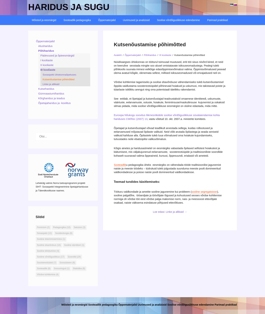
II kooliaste (47, 65)
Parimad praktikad (217, 20)
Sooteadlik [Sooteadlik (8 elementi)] (44, 268)
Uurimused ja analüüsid (136, 20)
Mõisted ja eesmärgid (44, 20)
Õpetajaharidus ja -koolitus (54, 103)
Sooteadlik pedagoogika (77, 20)
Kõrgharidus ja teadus (51, 98)
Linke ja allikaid (51, 84)
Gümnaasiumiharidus (51, 93)
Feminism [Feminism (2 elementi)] (43, 227)
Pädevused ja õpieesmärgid (57, 55)
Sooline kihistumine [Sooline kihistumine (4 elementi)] (48, 251)
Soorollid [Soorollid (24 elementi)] (74, 257)
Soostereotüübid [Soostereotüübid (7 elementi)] (46, 262)
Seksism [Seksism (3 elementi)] (79, 227)
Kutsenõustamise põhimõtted (58, 79)
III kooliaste (47, 69)
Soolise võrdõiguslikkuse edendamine (178, 20)
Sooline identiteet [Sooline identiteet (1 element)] (74, 245)
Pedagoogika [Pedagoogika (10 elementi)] (61, 227)
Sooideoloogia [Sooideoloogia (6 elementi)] (63, 233)
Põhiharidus (46, 50)
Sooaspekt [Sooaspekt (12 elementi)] (44, 233)
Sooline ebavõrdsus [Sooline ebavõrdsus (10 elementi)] (49, 245)
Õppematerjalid (107, 20)
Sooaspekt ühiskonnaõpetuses (59, 74)
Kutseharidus (46, 88)
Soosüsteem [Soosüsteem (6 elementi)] (67, 262)
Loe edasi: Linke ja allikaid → (170, 211)
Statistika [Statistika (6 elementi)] (79, 268)
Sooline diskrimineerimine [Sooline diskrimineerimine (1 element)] (51, 239)
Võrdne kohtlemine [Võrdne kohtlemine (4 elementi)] (48, 274)
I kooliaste (46, 60)
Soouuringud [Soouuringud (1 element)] (62, 268)
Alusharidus (45, 46)
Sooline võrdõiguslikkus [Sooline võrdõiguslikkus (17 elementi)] (50, 257)
